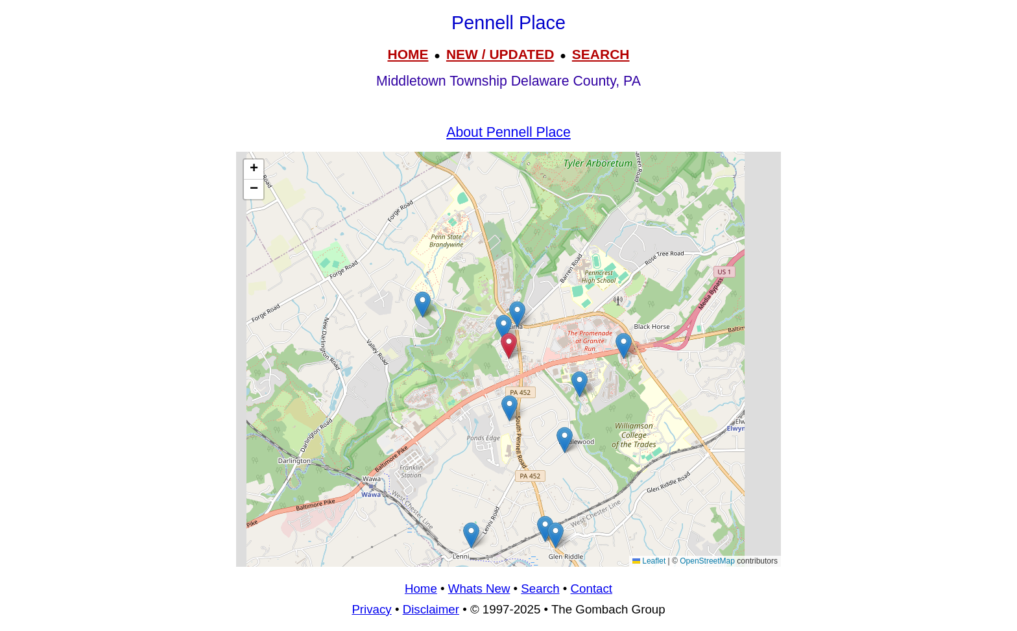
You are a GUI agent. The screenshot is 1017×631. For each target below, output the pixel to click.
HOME (407, 54)
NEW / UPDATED (500, 54)
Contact (591, 588)
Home (421, 588)
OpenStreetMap (707, 561)
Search (540, 588)
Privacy (371, 609)
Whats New (479, 588)
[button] (422, 304)
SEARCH (601, 54)
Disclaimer (431, 609)
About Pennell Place (508, 132)
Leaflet (648, 561)
